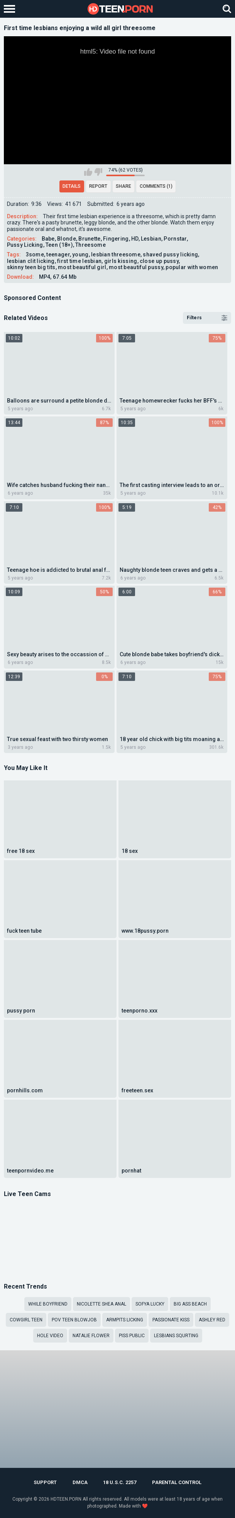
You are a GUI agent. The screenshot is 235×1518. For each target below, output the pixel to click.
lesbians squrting (176, 1335)
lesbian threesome (115, 254)
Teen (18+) (59, 245)
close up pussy (159, 261)
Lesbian (151, 239)
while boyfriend (48, 1304)
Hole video (50, 1335)
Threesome (90, 245)
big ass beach (190, 1304)
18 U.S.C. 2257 (119, 1482)
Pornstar (175, 239)
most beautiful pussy (136, 267)
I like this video (88, 172)
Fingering (116, 239)
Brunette (89, 239)
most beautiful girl (82, 267)
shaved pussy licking (170, 254)
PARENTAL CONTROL (176, 1482)
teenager (57, 254)
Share (123, 186)
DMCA (80, 1482)
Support (45, 1482)
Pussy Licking (25, 245)
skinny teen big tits (31, 267)
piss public (132, 1335)
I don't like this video (98, 172)
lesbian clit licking (31, 261)
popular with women (192, 267)
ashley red (212, 1320)
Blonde (66, 239)
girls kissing (120, 261)
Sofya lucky (149, 1304)
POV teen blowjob (74, 1320)
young (80, 254)
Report (98, 186)
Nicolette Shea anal (101, 1304)
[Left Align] (11, 9)
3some (35, 254)
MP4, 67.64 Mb (58, 277)
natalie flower (91, 1335)
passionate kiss (170, 1320)
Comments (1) (156, 186)
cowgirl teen (26, 1320)
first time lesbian (79, 261)
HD (135, 239)
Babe (48, 239)
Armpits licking (124, 1320)
